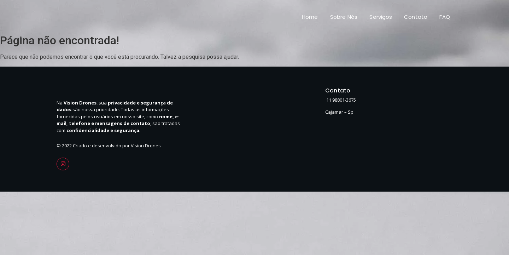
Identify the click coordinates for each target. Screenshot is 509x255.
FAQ (444, 17)
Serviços (380, 17)
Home (310, 17)
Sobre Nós (344, 17)
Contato (415, 17)
